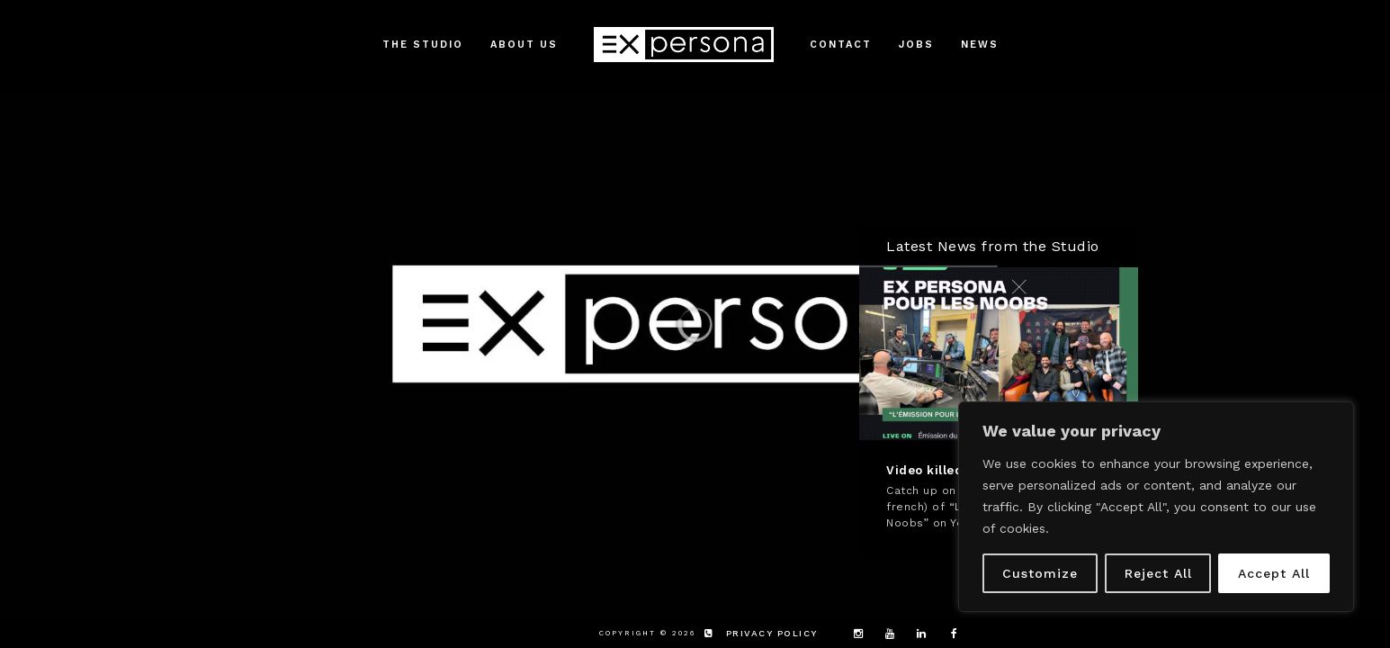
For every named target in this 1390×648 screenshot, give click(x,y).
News (980, 44)
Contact (841, 44)
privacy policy (772, 633)
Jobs (916, 44)
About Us (524, 44)
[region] (1156, 506)
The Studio (422, 44)
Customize (1040, 573)
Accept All (1274, 573)
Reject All (1158, 573)
